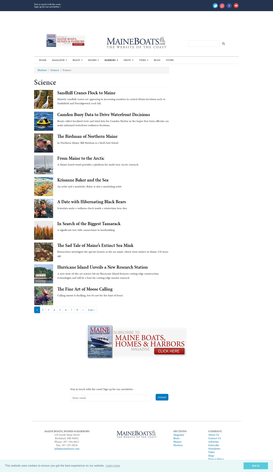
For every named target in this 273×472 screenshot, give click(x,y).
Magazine (58, 60)
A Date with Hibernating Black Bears (91, 201)
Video (211, 452)
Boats (76, 60)
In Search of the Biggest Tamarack (88, 223)
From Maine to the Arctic (80, 158)
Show (127, 60)
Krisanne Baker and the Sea (82, 180)
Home (42, 60)
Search (223, 43)
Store (170, 60)
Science (54, 70)
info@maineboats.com (66, 449)
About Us (213, 435)
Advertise (213, 442)
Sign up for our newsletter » (47, 6)
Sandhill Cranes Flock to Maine (86, 92)
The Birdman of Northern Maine (87, 136)
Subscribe (213, 445)
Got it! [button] (255, 465)
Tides (142, 60)
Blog (157, 60)
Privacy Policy (216, 459)
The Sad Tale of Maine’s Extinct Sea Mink (95, 245)
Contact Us (214, 438)
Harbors (110, 60)
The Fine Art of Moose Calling (84, 289)
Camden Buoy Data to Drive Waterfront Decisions (103, 114)
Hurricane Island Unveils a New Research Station (102, 267)
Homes (92, 60)
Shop (211, 456)
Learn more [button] (113, 465)
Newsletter (214, 449)
